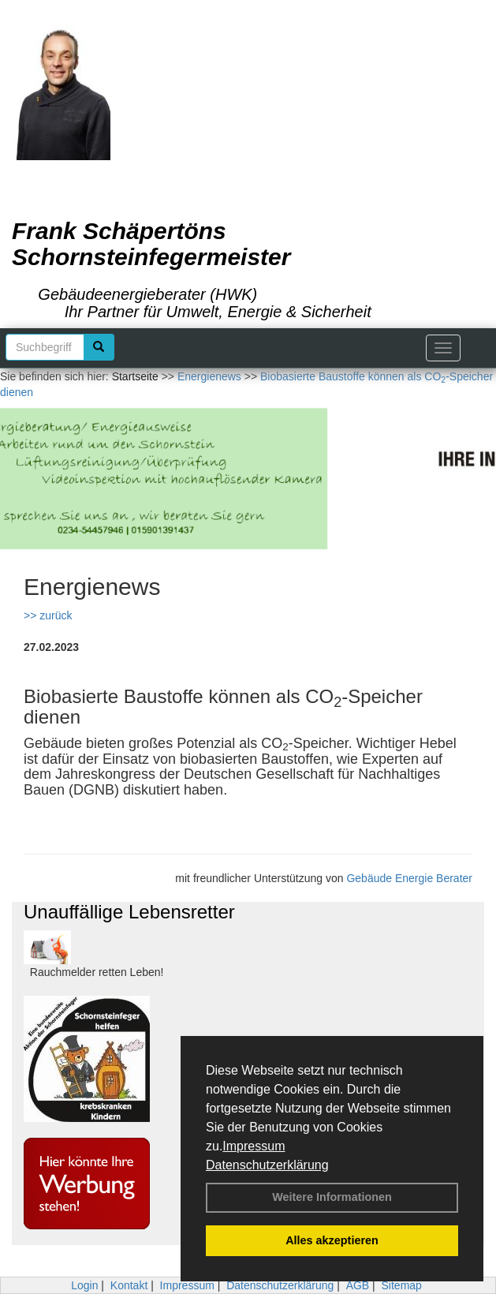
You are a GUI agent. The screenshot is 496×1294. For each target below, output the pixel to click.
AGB (358, 1285)
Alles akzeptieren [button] (332, 1240)
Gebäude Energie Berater (409, 878)
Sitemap (402, 1285)
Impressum (253, 1146)
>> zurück (48, 615)
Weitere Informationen (332, 1197)
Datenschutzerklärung (267, 1165)
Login (84, 1285)
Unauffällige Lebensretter (129, 911)
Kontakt (128, 1285)
